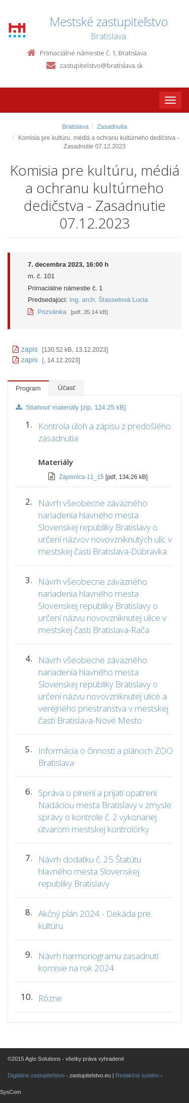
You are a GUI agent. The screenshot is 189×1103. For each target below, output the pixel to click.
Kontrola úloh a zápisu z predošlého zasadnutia (104, 432)
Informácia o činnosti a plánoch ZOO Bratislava (105, 756)
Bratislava (75, 126)
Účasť (67, 387)
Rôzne (50, 998)
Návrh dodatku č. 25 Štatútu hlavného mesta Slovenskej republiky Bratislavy (89, 871)
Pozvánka (47, 312)
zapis (25, 349)
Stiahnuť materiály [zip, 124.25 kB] (71, 407)
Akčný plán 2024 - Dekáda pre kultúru (94, 919)
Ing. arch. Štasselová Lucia (108, 299)
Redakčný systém (137, 1075)
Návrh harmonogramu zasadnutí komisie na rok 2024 (98, 962)
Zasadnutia (112, 126)
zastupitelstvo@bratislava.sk (101, 65)
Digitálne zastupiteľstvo (36, 1075)
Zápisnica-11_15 (82, 477)
